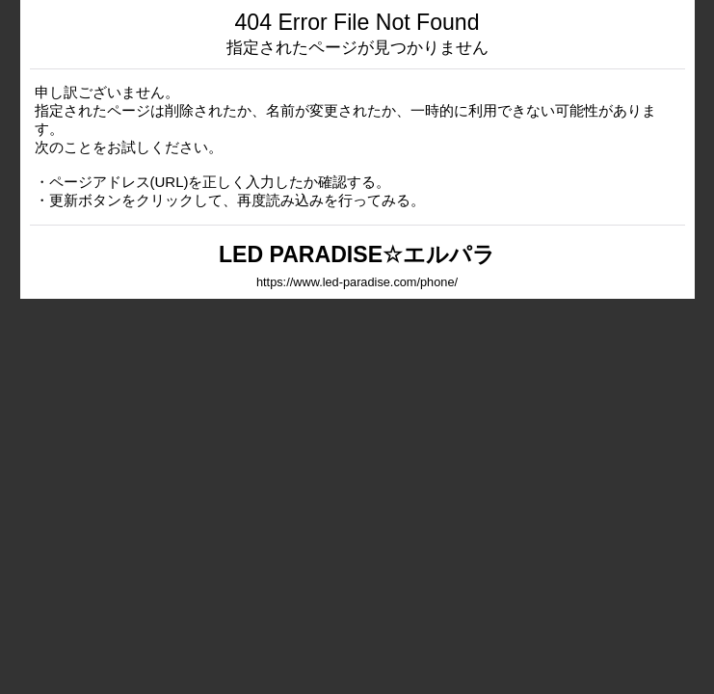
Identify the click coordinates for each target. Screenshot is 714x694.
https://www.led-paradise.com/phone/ (357, 282)
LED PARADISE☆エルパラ (357, 254)
